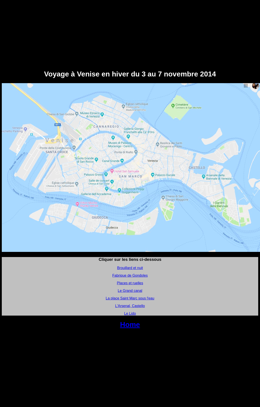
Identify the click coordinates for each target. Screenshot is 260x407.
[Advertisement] (130, 33)
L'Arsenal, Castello (130, 306)
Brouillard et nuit (130, 268)
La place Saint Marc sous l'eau (130, 298)
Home (130, 325)
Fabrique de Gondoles (130, 275)
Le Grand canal (130, 291)
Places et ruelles (130, 283)
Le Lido (130, 313)
